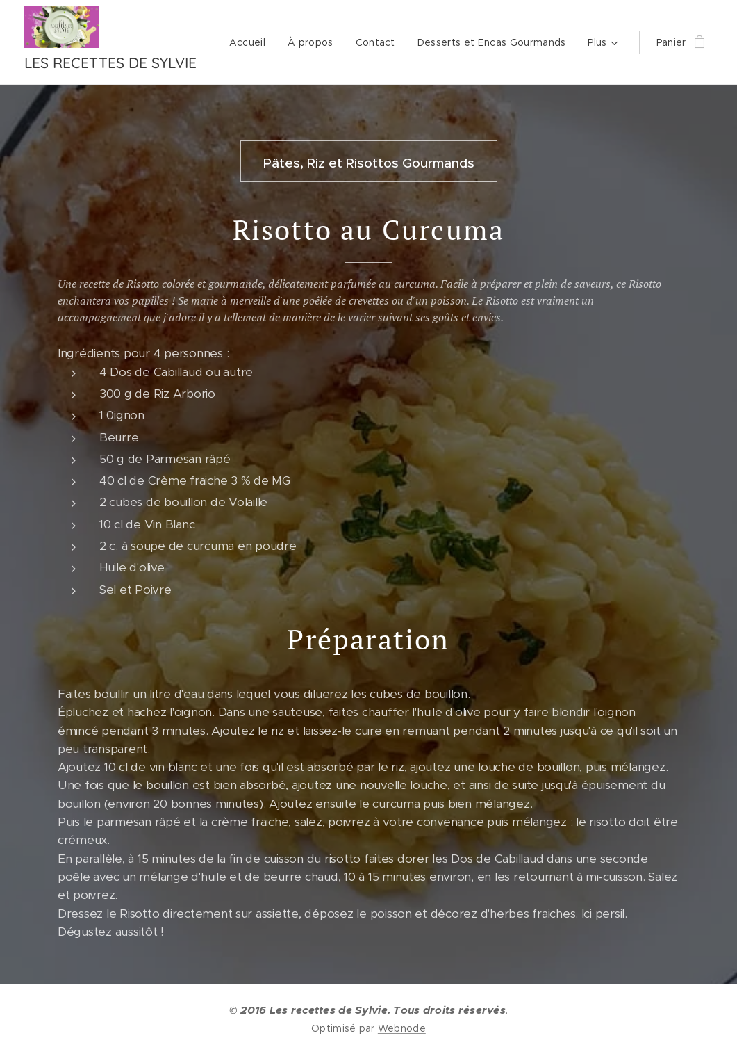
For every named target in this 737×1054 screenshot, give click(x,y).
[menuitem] (421, 42)
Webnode (402, 1028)
